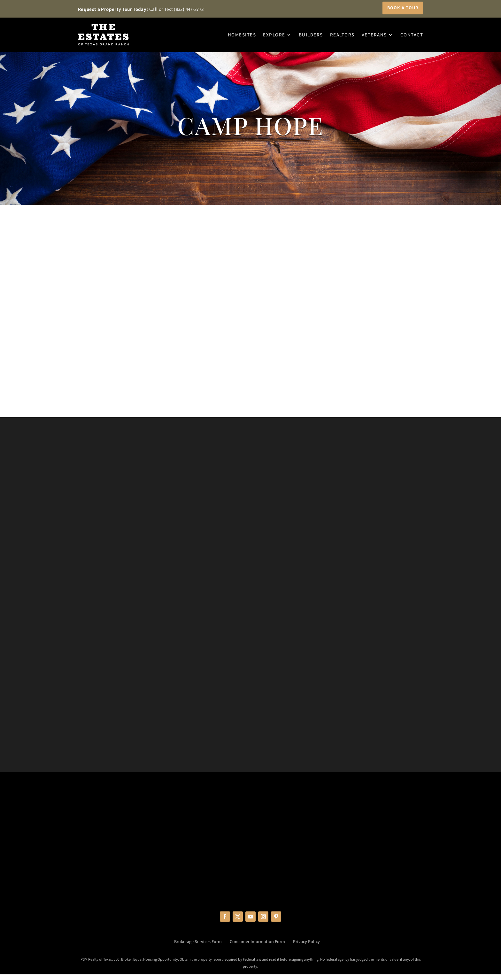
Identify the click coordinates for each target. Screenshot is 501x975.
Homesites (242, 35)
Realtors (342, 35)
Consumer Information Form (257, 942)
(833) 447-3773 (189, 9)
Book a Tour (402, 8)
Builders (311, 35)
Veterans (374, 35)
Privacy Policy (306, 942)
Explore (274, 35)
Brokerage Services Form (198, 942)
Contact (411, 35)
